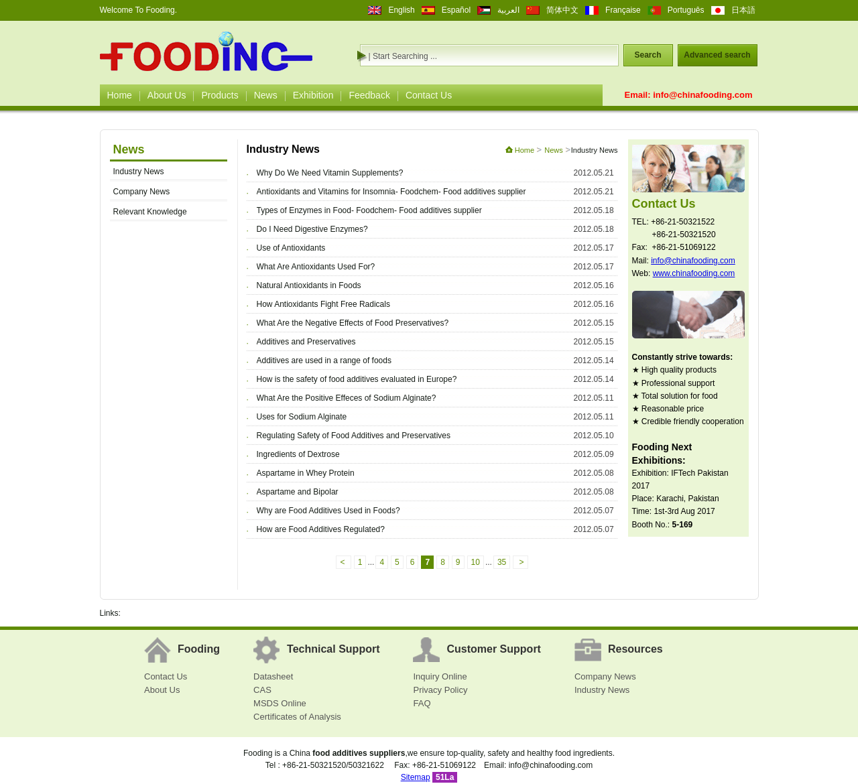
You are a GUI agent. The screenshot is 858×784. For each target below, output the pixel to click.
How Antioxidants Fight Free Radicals (323, 304)
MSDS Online (279, 703)
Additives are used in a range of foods (324, 360)
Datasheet (273, 676)
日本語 (743, 10)
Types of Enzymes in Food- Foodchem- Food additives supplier (369, 210)
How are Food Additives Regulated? (321, 529)
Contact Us (429, 95)
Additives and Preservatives (306, 341)
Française (623, 10)
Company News (141, 191)
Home (119, 95)
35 (501, 562)
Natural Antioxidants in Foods (309, 285)
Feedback (369, 95)
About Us (166, 95)
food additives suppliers (358, 753)
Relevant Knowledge (150, 211)
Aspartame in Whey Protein (306, 473)
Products (219, 95)
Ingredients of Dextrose (298, 454)
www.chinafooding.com (694, 273)
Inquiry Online (440, 676)
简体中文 (562, 10)
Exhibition (313, 95)
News (266, 95)
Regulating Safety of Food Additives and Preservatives (354, 435)
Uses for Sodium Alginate (302, 416)
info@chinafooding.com (702, 95)
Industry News (138, 171)
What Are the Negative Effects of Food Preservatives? (353, 323)
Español (456, 10)
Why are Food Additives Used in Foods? (328, 510)
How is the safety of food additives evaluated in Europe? (357, 379)
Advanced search (717, 55)
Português (686, 10)
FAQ (421, 703)
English (401, 10)
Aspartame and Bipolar (298, 492)
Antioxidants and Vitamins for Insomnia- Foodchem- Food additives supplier (391, 191)
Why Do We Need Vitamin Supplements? (330, 173)
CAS (262, 690)
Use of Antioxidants (291, 248)
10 (475, 562)
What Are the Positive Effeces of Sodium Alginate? (346, 398)
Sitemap (415, 777)
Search (647, 55)
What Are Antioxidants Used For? (316, 266)
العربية (508, 10)
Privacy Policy (440, 690)
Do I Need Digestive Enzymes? (312, 229)
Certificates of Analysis (297, 717)
